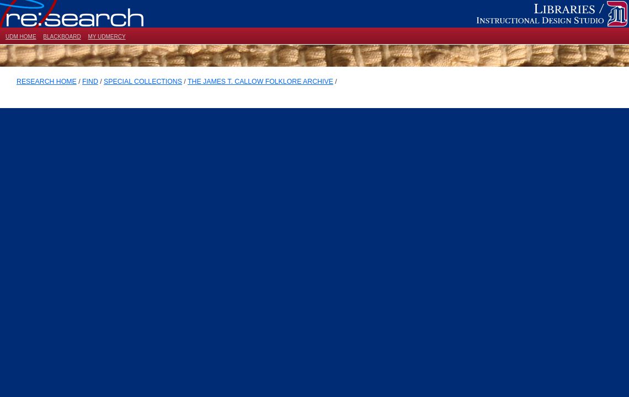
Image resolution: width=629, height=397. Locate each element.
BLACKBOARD (62, 37)
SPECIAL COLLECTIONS (143, 81)
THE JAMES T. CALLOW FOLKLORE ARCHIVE (260, 81)
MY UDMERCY (106, 37)
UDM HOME (21, 37)
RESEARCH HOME (47, 81)
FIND (90, 81)
